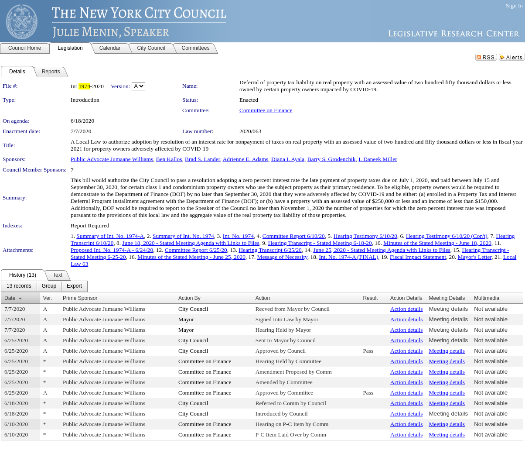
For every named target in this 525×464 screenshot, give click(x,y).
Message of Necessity (282, 257)
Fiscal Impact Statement (418, 257)
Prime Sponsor (80, 298)
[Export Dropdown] (74, 286)
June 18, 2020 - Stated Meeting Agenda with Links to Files (190, 243)
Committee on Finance (265, 110)
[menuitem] (19, 286)
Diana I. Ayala (287, 159)
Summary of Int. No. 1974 (183, 236)
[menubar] (44, 286)
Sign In (514, 5)
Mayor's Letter (475, 257)
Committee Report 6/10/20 (293, 236)
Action (263, 298)
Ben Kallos (169, 159)
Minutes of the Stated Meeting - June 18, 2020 (437, 243)
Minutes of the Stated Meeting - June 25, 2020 (191, 257)
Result (370, 298)
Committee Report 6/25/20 (196, 250)
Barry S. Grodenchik (331, 159)
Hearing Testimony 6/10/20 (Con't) (447, 236)
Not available (491, 309)
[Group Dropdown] (49, 286)
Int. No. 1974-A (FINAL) (348, 257)
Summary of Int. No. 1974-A (110, 236)
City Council (193, 309)
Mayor (186, 319)
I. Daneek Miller (377, 159)
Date (9, 298)
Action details (406, 309)
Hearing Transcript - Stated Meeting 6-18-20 (320, 243)
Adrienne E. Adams (246, 159)
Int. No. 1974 (238, 236)
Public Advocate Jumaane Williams (112, 159)
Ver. (47, 298)
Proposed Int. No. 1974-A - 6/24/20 (112, 250)
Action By (189, 298)
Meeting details (448, 309)
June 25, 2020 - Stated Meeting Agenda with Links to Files (381, 250)
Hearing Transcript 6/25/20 (270, 250)
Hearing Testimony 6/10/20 (365, 236)
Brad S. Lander (202, 159)
